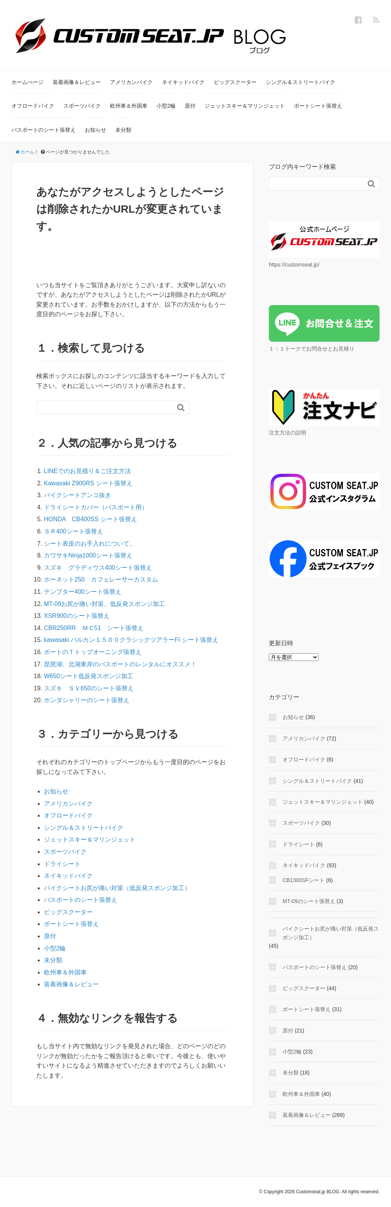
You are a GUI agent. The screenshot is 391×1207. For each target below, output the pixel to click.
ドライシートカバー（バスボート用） (96, 507)
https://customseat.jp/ (294, 265)
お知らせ (95, 130)
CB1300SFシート (304, 880)
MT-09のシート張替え (309, 901)
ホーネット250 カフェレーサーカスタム (101, 579)
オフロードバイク (32, 106)
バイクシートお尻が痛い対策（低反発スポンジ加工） (117, 888)
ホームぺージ (27, 82)
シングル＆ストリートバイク (300, 82)
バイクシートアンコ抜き (77, 495)
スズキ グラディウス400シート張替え (98, 567)
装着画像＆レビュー (77, 82)
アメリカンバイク (131, 82)
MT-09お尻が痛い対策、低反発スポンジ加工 (104, 604)
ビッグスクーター (235, 82)
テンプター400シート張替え (86, 591)
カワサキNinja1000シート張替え (88, 555)
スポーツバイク (82, 106)
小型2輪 (166, 106)
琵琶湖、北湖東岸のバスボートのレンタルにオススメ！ (120, 664)
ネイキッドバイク (183, 82)
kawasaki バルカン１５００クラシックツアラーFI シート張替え (131, 640)
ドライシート (62, 864)
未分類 (123, 130)
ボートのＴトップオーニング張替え (93, 652)
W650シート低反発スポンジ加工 (88, 676)
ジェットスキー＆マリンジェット (245, 106)
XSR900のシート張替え (77, 615)
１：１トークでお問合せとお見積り (311, 349)
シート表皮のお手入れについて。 (90, 543)
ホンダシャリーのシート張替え (86, 700)
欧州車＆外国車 (128, 106)
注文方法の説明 (287, 433)
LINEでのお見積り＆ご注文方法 (87, 471)
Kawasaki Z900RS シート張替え (88, 483)
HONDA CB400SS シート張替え (90, 519)
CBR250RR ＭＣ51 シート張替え (94, 628)
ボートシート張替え (318, 106)
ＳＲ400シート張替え (73, 531)
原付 (190, 106)
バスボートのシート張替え (43, 130)
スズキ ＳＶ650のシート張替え (89, 688)
